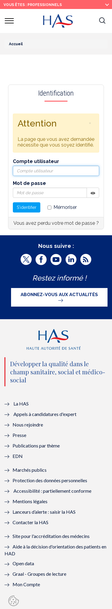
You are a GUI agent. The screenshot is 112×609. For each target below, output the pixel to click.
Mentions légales (30, 501)
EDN (18, 456)
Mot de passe (29, 183)
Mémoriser (62, 207)
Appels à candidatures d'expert (45, 414)
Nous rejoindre (28, 424)
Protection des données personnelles (50, 480)
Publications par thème (36, 445)
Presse (19, 435)
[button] (102, 21)
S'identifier (26, 207)
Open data (23, 563)
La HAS (21, 403)
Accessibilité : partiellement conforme (52, 491)
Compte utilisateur (36, 161)
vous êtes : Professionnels (33, 5)
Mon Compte (26, 584)
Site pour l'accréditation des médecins (51, 536)
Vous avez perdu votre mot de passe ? (56, 223)
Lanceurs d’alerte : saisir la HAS (44, 512)
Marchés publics (30, 470)
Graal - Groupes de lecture (39, 574)
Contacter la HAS (30, 522)
